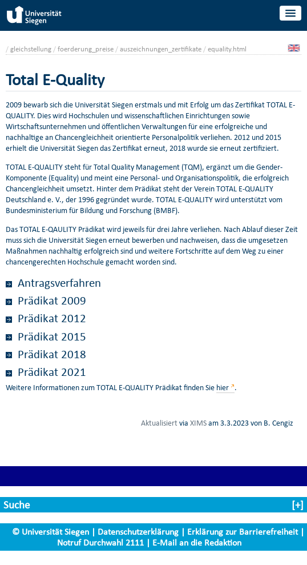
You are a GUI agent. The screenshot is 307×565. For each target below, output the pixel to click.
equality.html (227, 49)
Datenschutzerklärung (138, 531)
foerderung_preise (86, 49)
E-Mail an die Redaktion (196, 542)
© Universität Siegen (50, 531)
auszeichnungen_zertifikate (160, 49)
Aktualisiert (159, 423)
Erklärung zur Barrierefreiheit (242, 531)
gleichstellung (30, 49)
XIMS (198, 423)
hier (222, 387)
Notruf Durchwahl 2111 (100, 542)
